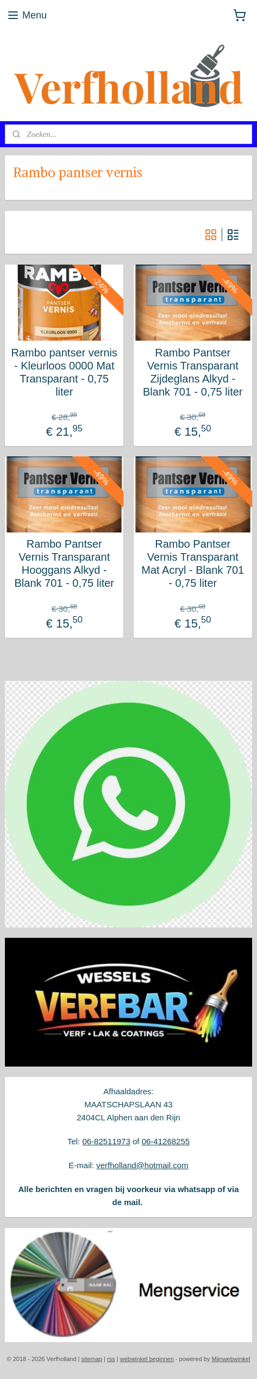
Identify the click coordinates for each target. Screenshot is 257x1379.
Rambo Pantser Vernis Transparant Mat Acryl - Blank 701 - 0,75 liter (192, 563)
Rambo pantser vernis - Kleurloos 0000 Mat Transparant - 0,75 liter (64, 372)
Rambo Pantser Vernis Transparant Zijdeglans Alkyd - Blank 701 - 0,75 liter (192, 372)
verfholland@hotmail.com (142, 1165)
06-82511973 (106, 1141)
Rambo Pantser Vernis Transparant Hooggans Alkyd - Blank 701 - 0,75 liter (64, 563)
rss (111, 1359)
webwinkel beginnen (147, 1359)
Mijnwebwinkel (230, 1359)
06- (148, 1141)
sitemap (92, 1359)
